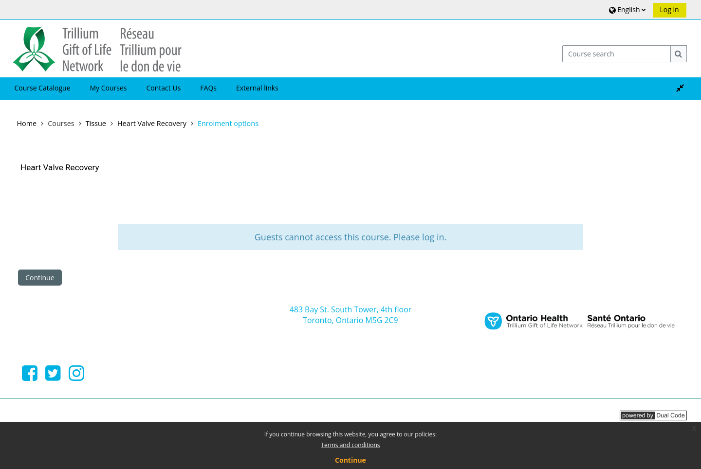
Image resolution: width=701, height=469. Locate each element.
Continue (39, 277)
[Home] (97, 48)
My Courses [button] (108, 87)
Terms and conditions (350, 445)
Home (27, 123)
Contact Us (164, 87)
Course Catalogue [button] (42, 87)
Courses (61, 123)
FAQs (208, 87)
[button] (626, 9)
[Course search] (616, 53)
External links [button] (257, 87)
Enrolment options (228, 123)
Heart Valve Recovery (59, 167)
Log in (669, 9)
